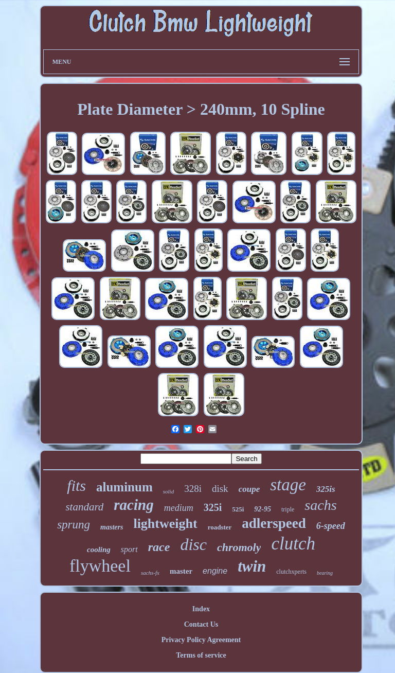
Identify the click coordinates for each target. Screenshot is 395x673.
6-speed (330, 526)
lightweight (165, 523)
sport (129, 549)
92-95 (262, 509)
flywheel (100, 565)
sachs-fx (150, 573)
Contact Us (201, 624)
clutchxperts (291, 571)
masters (111, 527)
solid (168, 491)
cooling (99, 549)
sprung (73, 524)
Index (201, 609)
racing (133, 505)
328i (193, 488)
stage (288, 484)
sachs (320, 505)
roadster (220, 527)
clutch (293, 544)
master (181, 571)
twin (252, 566)
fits (76, 485)
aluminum (124, 487)
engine (215, 570)
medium (178, 508)
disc (193, 544)
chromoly (239, 547)
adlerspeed (274, 523)
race (159, 547)
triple (287, 509)
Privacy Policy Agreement (201, 640)
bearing (325, 573)
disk (220, 488)
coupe (249, 489)
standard (84, 507)
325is (325, 489)
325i (213, 507)
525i (238, 509)
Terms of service (201, 655)
